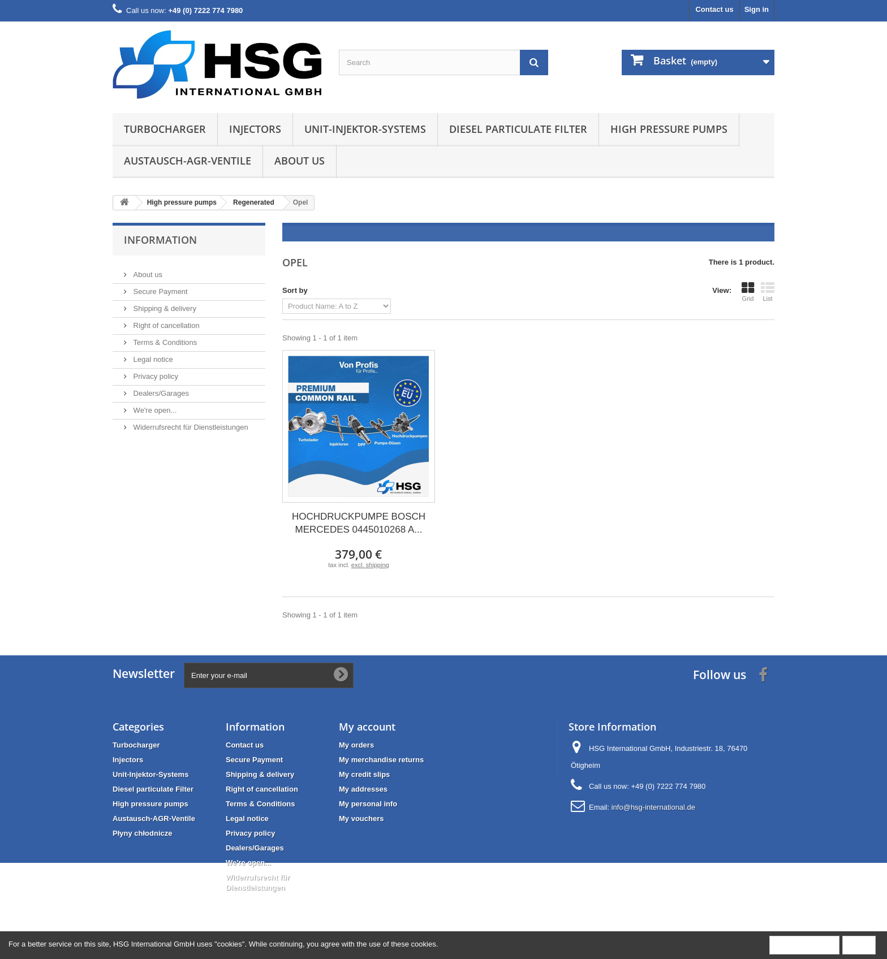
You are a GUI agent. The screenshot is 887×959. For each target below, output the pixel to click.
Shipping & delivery (163, 304)
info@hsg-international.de (653, 807)
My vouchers (361, 818)
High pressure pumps (668, 129)
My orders (356, 745)
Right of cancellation (165, 321)
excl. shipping (370, 564)
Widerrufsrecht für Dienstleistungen (189, 422)
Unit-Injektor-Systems (365, 129)
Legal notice (152, 355)
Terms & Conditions (164, 338)
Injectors (255, 129)
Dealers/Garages (160, 389)
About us (299, 160)
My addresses (363, 789)
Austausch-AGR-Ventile (187, 160)
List (767, 292)
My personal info (368, 804)
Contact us (714, 9)
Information (160, 240)
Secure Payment (159, 287)
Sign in (756, 9)
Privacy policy (154, 372)
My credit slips (364, 774)
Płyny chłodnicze (142, 833)
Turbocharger (165, 129)
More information (804, 944)
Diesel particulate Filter (518, 129)
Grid (748, 292)
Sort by (295, 290)
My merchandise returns (381, 759)
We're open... (153, 405)
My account (367, 726)
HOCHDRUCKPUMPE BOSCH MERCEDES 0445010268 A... (358, 523)
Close (859, 944)
